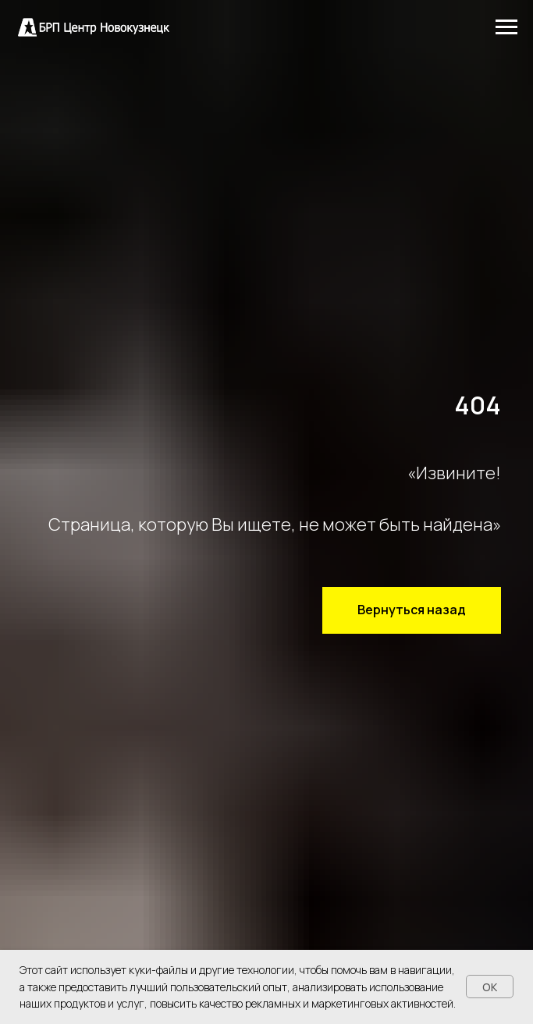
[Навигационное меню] (506, 27)
